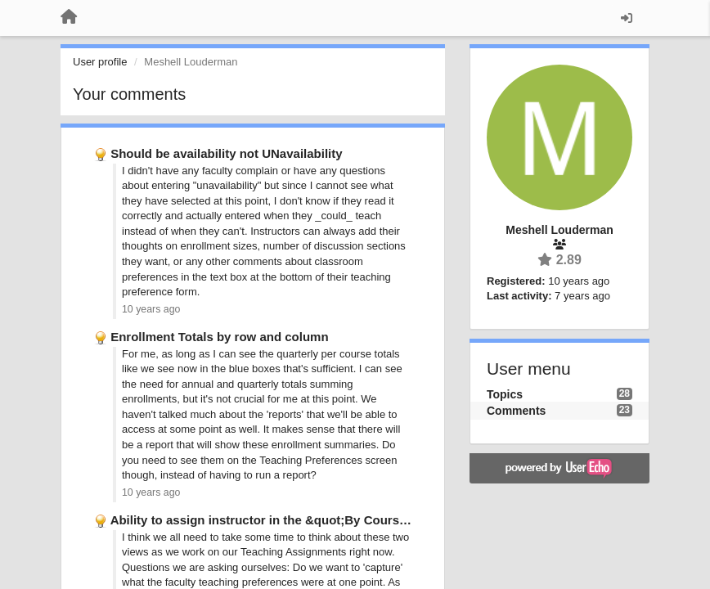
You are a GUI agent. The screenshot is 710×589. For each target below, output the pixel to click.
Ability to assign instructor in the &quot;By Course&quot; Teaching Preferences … (350, 520)
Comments (516, 410)
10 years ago (151, 309)
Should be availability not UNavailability (226, 153)
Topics (505, 394)
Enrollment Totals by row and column (219, 337)
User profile (100, 62)
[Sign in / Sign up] (626, 18)
